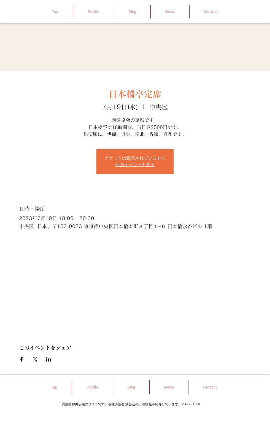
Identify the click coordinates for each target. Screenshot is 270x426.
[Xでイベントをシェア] (35, 359)
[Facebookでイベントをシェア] (21, 359)
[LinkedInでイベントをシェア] (48, 359)
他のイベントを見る (135, 165)
